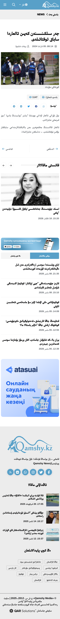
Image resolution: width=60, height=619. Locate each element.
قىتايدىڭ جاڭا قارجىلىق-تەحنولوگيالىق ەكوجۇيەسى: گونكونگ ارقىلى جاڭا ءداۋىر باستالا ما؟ (32, 323)
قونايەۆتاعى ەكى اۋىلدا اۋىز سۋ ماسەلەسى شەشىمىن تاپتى (33, 304)
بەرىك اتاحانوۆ (52, 580)
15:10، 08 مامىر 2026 (49, 292)
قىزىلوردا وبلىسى (51, 568)
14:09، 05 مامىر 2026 (49, 311)
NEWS (40, 14)
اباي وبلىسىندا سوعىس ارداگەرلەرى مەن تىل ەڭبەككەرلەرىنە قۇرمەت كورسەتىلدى (37, 266)
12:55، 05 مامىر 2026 (49, 330)
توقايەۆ (21, 574)
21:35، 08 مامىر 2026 (49, 273)
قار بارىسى (12, 568)
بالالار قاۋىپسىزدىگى (50, 574)
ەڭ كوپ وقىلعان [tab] (15, 256)
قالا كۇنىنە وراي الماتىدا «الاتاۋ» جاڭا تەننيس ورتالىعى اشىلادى (22, 497)
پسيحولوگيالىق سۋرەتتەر (31, 568)
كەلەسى (7, 149)
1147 (33, 97)
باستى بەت (53, 14)
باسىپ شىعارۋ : (49, 97)
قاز (24, 4)
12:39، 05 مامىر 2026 (49, 348)
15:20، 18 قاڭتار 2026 (48, 218)
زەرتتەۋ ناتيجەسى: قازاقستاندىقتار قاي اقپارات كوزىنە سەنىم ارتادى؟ (23, 532)
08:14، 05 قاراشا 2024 (44, 46)
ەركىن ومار (33, 574)
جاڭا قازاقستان (52, 562)
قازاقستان (37, 580)
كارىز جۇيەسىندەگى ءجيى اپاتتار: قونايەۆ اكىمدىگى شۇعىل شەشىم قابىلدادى (33, 285)
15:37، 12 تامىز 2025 (33, 538)
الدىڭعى (52, 149)
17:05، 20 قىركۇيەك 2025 (31, 504)
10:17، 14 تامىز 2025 (33, 521)
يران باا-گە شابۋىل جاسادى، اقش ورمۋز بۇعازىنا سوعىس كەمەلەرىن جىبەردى (30, 341)
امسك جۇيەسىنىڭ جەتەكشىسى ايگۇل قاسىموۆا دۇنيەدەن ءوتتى (30, 210)
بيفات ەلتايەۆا (22, 46)
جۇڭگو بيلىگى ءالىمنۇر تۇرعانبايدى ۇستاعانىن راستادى (23, 514)
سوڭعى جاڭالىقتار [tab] (44, 256)
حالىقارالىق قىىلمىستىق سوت (30, 562)
